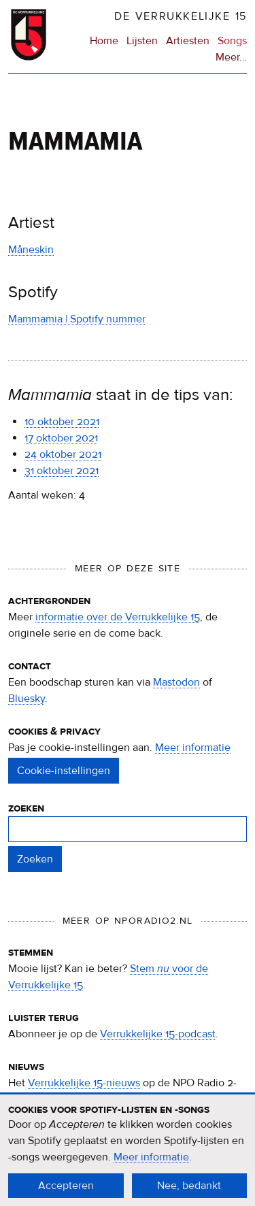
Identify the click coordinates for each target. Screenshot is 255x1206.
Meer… (231, 57)
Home (104, 41)
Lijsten (142, 41)
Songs (232, 41)
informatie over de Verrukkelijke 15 (117, 617)
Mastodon (176, 682)
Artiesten (187, 41)
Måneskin (31, 249)
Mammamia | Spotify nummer (77, 319)
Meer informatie (193, 747)
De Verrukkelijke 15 (180, 16)
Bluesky (26, 698)
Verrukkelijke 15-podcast (158, 1034)
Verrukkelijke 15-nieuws (84, 1083)
